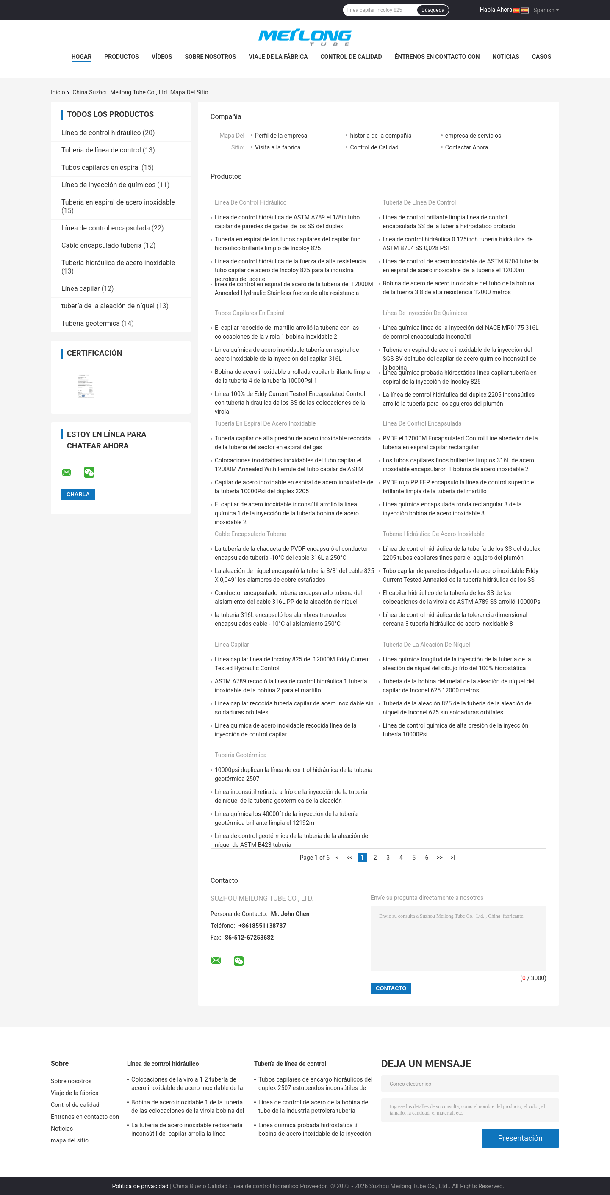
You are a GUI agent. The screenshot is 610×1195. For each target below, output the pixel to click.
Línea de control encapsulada (105, 228)
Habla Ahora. (497, 9)
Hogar (82, 56)
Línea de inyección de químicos (108, 185)
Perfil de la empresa (281, 135)
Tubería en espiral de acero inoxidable (118, 202)
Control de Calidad (374, 147)
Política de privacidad (140, 1186)
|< (336, 857)
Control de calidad (351, 56)
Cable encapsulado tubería (101, 245)
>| (452, 857)
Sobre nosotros (210, 56)
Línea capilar (80, 289)
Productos (121, 56)
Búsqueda (432, 10)
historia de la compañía (380, 135)
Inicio (58, 92)
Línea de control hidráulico (101, 133)
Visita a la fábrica (278, 147)
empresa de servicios (473, 135)
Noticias (506, 56)
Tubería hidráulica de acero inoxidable (118, 263)
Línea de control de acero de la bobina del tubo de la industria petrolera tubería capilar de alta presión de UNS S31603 (314, 1108)
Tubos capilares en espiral (100, 167)
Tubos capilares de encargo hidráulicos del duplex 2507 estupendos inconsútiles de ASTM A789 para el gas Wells (315, 1085)
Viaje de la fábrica (278, 56)
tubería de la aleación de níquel (108, 306)
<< (349, 857)
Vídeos (162, 56)
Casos (541, 56)
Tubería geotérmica (90, 323)
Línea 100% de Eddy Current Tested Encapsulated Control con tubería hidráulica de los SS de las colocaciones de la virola (290, 402)
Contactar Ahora (466, 147)
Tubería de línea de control (101, 150)
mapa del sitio (70, 1140)
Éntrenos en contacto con (437, 56)
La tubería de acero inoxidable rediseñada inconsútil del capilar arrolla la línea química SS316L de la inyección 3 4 (187, 1131)
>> (440, 857)
